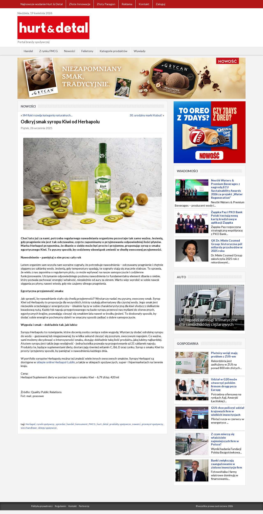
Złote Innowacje (79, 4)
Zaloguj (160, 4)
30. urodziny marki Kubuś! (146, 115)
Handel (28, 51)
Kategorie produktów (113, 51)
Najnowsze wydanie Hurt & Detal (42, 4)
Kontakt (144, 4)
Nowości (69, 51)
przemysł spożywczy (152, 424)
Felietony (87, 51)
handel (70, 424)
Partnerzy (84, 506)
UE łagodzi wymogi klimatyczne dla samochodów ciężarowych (208, 322)
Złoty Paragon (106, 4)
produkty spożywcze (120, 424)
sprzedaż (60, 424)
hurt (99, 424)
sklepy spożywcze (47, 427)
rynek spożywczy (45, 424)
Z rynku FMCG (48, 51)
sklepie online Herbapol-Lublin (56, 362)
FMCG (92, 424)
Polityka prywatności (42, 506)
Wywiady (139, 51)
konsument (81, 424)
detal (105, 424)
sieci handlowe (29, 427)
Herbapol (30, 424)
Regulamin (60, 506)
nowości (136, 424)
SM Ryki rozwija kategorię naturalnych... (48, 115)
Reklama (127, 4)
